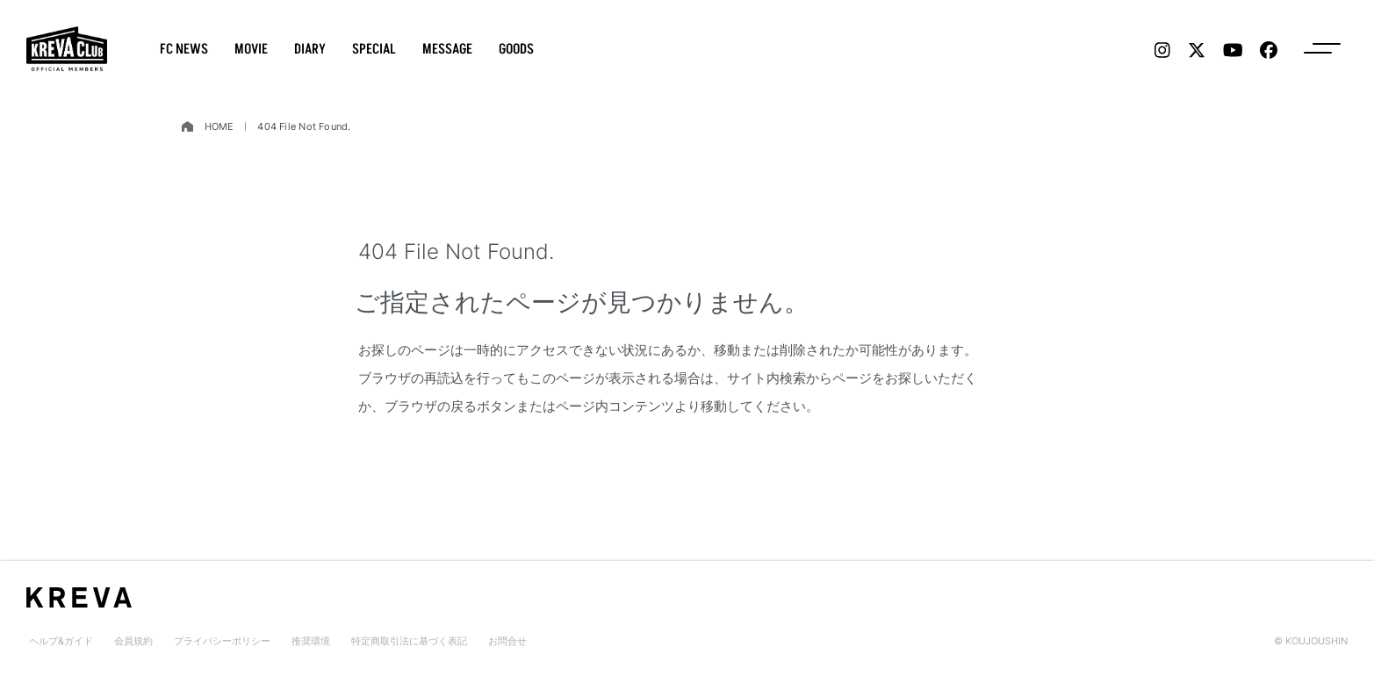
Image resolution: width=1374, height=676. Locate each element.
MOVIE (251, 49)
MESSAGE (447, 49)
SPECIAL (374, 49)
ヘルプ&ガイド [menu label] (61, 641)
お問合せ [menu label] (507, 641)
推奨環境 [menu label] (310, 641)
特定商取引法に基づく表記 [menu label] (409, 641)
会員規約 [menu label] (133, 641)
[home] (187, 126)
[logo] (66, 48)
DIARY (310, 49)
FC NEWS (184, 49)
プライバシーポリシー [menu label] (222, 641)
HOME (219, 126)
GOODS (516, 49)
